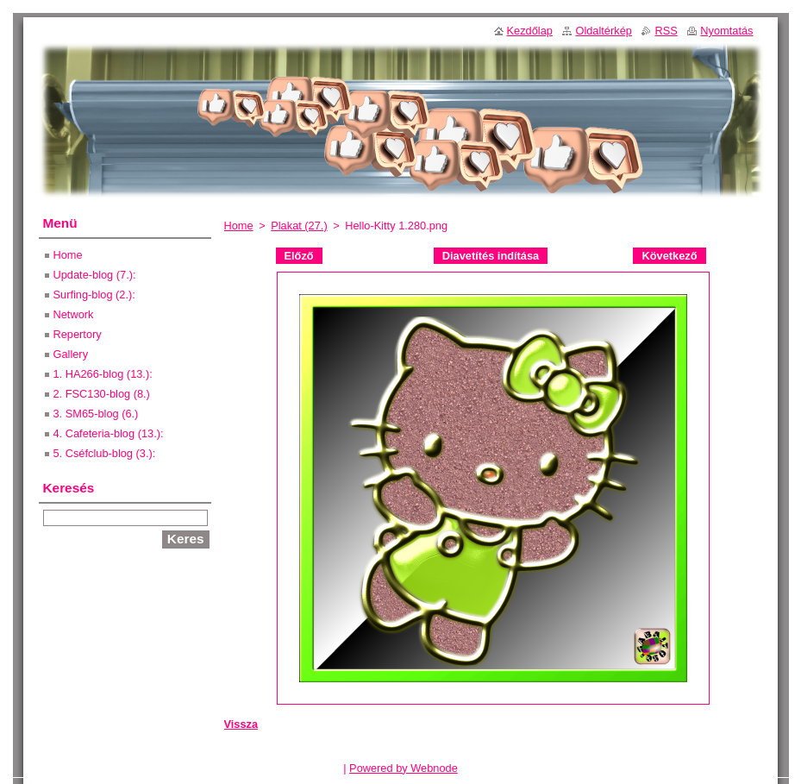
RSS (665, 30)
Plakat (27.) (299, 225)
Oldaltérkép (603, 30)
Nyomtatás (726, 30)
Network (73, 314)
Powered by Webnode (403, 768)
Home (238, 225)
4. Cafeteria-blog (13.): (108, 433)
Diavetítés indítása (490, 255)
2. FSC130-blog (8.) (101, 393)
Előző (299, 255)
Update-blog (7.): (94, 274)
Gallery (71, 354)
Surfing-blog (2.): (94, 294)
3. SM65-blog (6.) (96, 413)
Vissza (241, 724)
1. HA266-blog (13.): (103, 373)
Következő (669, 255)
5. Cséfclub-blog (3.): (104, 453)
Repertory (77, 334)
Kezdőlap (530, 30)
